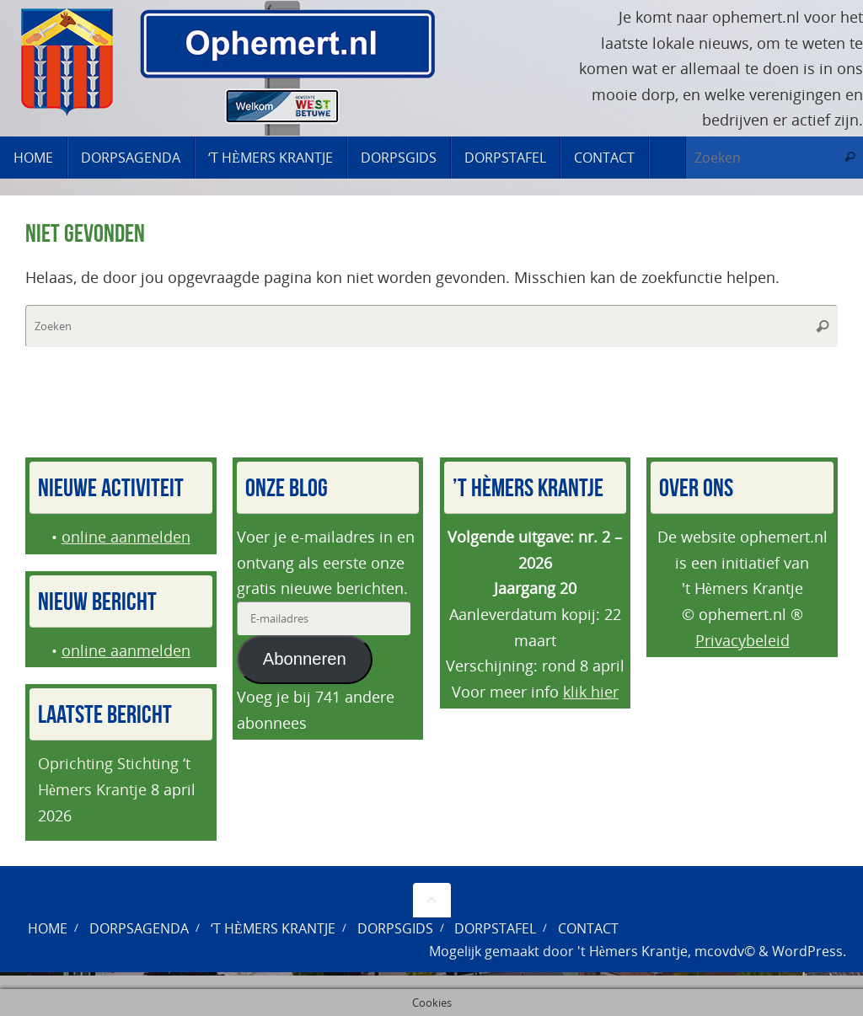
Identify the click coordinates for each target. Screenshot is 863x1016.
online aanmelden (126, 537)
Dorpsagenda (139, 928)
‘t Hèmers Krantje (273, 928)
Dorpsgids (395, 928)
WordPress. (809, 951)
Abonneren (304, 659)
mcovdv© (724, 951)
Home (47, 928)
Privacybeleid (742, 640)
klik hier (591, 692)
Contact (588, 928)
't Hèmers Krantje (632, 951)
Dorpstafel (495, 928)
